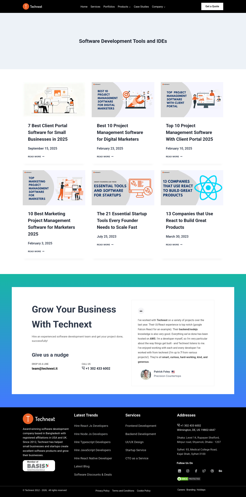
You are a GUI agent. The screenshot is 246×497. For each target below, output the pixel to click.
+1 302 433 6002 (98, 367)
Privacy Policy (102, 491)
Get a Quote (212, 6)
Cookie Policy (143, 491)
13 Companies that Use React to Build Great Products (189, 220)
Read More (36, 156)
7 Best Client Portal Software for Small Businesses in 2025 (48, 132)
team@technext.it (45, 367)
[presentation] (54, 99)
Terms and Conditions (123, 491)
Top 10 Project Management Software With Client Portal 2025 (189, 132)
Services (95, 6)
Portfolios (109, 6)
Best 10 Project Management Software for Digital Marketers (120, 132)
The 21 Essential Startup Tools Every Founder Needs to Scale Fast (122, 220)
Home (84, 6)
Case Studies (141, 6)
